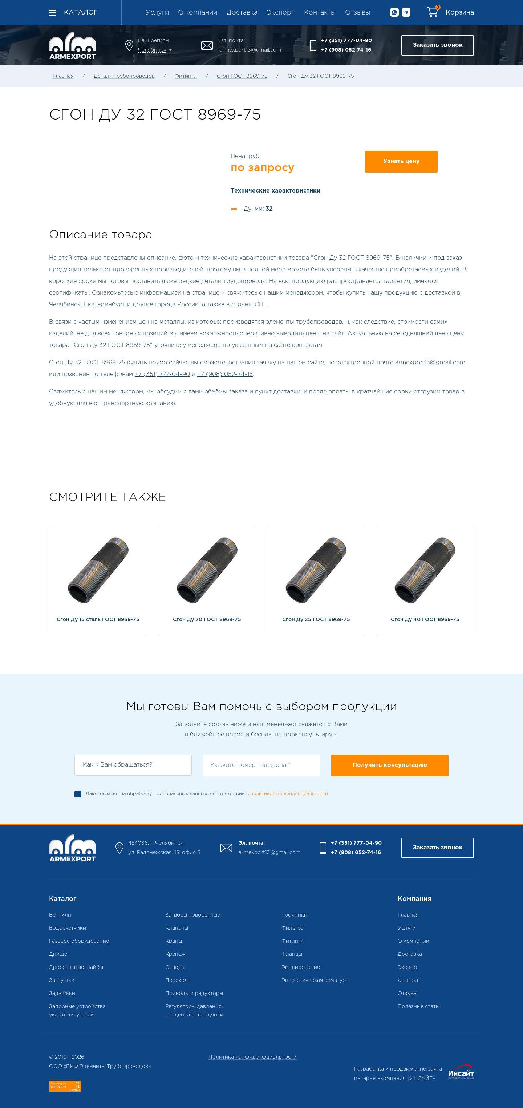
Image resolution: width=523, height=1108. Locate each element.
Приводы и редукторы (194, 993)
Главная (63, 76)
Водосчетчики (67, 928)
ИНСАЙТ (421, 1078)
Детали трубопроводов (124, 76)
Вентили (60, 915)
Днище (58, 954)
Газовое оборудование (79, 941)
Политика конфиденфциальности (252, 1057)
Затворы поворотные (192, 915)
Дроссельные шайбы (76, 967)
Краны (173, 941)
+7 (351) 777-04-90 (346, 41)
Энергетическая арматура (315, 980)
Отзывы (357, 13)
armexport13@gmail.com (250, 50)
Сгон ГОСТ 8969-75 (242, 76)
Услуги (157, 13)
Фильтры (292, 928)
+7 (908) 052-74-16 (346, 50)
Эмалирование (300, 967)
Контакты (320, 13)
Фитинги (186, 76)
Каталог (81, 13)
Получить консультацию (390, 765)
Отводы (175, 967)
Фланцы (291, 954)
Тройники (294, 915)
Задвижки (62, 993)
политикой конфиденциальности (289, 794)
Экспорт (281, 13)
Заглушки (61, 980)
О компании (197, 13)
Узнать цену (401, 161)
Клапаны (176, 928)
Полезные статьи (420, 1006)
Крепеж (175, 954)
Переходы (178, 980)
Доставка (242, 13)
